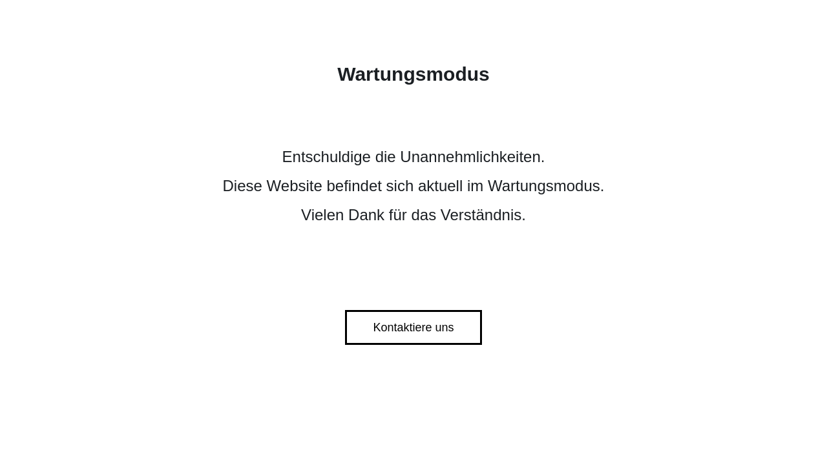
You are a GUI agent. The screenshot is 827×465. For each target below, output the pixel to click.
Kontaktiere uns (413, 327)
